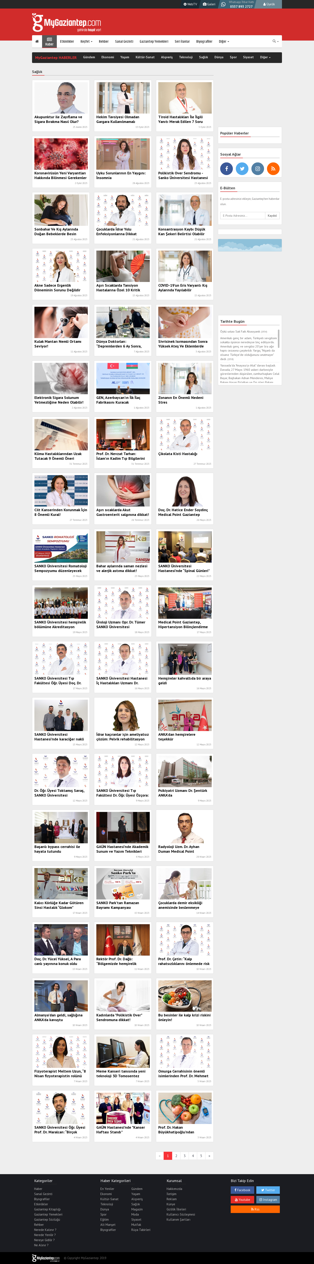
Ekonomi (107, 57)
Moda (135, 1214)
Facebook (242, 1190)
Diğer (224, 41)
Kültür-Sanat (145, 57)
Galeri (208, 4)
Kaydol (272, 215)
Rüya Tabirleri (140, 1230)
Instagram (268, 1200)
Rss (255, 1209)
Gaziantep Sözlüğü (47, 1219)
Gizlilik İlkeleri (176, 1209)
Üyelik (269, 4)
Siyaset (248, 57)
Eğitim (104, 1219)
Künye (171, 1204)
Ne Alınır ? (41, 1245)
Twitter (268, 1190)
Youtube (242, 1200)
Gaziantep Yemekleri (154, 41)
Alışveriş (167, 57)
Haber (49, 41)
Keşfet (86, 41)
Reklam (172, 1199)
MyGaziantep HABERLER (56, 57)
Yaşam (124, 57)
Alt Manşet (108, 1225)
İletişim (171, 1194)
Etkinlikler (67, 41)
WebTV (190, 4)
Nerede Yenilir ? (45, 1235)
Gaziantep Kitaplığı (47, 1209)
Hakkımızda (174, 1189)
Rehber (104, 41)
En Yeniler (107, 1189)
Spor (233, 57)
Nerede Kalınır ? (45, 1230)
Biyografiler (204, 41)
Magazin (137, 1209)
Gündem (89, 57)
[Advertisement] (250, 94)
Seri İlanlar (182, 41)
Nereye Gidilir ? (44, 1240)
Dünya (218, 57)
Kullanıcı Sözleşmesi (181, 1214)
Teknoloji (186, 57)
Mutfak (136, 1225)
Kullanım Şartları (178, 1219)
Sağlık (203, 57)
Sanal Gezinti (124, 41)
